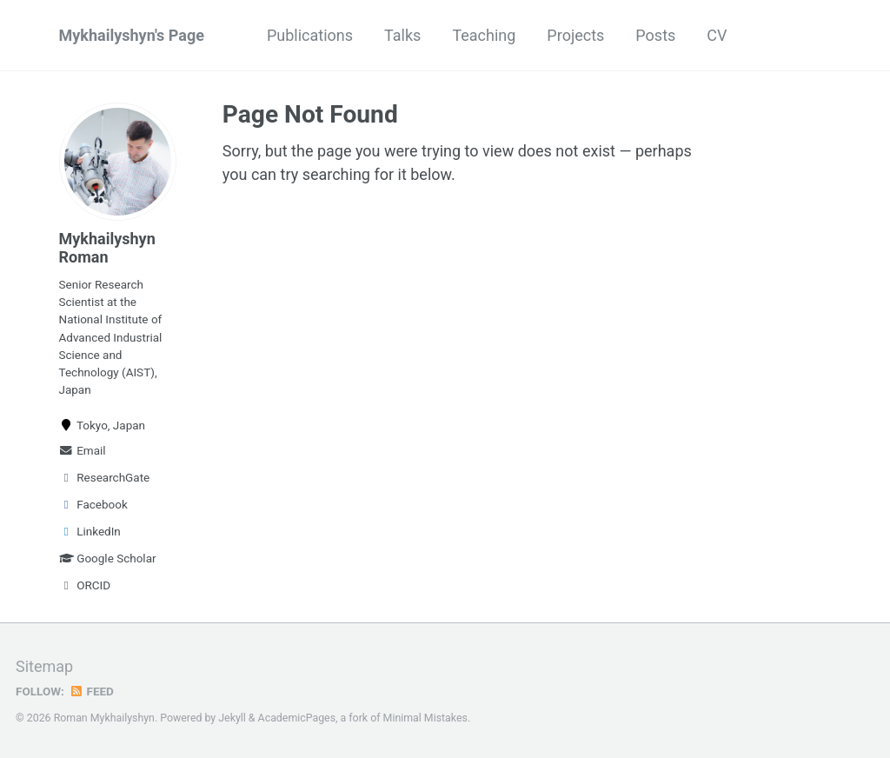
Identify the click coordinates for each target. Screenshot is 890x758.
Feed (91, 691)
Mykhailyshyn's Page (131, 35)
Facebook (93, 504)
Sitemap (44, 666)
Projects (575, 35)
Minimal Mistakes (425, 718)
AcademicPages (296, 718)
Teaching (483, 35)
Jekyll (232, 718)
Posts (655, 35)
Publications (310, 35)
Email (82, 450)
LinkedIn (90, 531)
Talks (402, 35)
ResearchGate (104, 477)
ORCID (85, 585)
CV (717, 35)
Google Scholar (107, 558)
